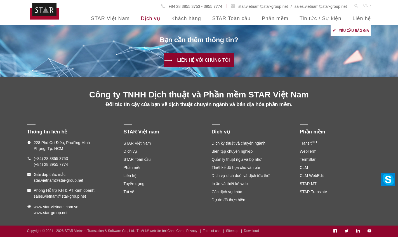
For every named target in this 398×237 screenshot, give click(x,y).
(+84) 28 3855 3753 (51, 158)
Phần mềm (275, 18)
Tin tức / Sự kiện (320, 18)
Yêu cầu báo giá (354, 31)
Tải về (129, 192)
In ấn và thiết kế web (230, 183)
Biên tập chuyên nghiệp (232, 151)
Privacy (191, 231)
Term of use (211, 231)
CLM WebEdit (312, 175)
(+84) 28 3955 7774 (51, 164)
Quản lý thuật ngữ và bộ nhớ (237, 159)
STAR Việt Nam (110, 18)
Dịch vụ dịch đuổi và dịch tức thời (241, 175)
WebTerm (308, 151)
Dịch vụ (150, 18)
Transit (308, 143)
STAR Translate (313, 192)
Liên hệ (361, 18)
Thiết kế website (148, 231)
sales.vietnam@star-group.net (321, 6)
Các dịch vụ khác (227, 192)
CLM (304, 167)
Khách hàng (186, 18)
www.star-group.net (51, 212)
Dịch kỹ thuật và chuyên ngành (239, 143)
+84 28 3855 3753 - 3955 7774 (195, 6)
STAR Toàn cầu (231, 18)
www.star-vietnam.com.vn (56, 207)
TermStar (308, 159)
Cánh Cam (175, 231)
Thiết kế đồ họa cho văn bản (237, 167)
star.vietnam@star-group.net (263, 6)
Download (251, 231)
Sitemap (232, 231)
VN (367, 5)
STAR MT (308, 183)
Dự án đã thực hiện (228, 200)
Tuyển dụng (134, 183)
